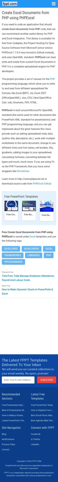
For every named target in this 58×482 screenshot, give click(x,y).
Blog (4, 434)
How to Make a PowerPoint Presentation (13, 415)
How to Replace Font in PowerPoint (42, 410)
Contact (6, 449)
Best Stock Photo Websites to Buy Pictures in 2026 (42, 415)
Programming (13, 261)
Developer (11, 248)
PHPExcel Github (42, 183)
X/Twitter (35, 439)
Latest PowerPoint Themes (13, 420)
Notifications (8, 439)
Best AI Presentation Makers (13, 410)
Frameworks (12, 255)
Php (48, 255)
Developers (31, 248)
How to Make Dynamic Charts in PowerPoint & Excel (27, 291)
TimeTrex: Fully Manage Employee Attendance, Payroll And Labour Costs (28, 278)
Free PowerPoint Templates (42, 405)
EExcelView (23, 171)
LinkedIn (35, 444)
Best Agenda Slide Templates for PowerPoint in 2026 (42, 420)
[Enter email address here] (18, 380)
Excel (32, 236)
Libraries (34, 255)
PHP (52, 79)
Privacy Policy (8, 444)
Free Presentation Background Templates (13, 405)
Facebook (35, 434)
